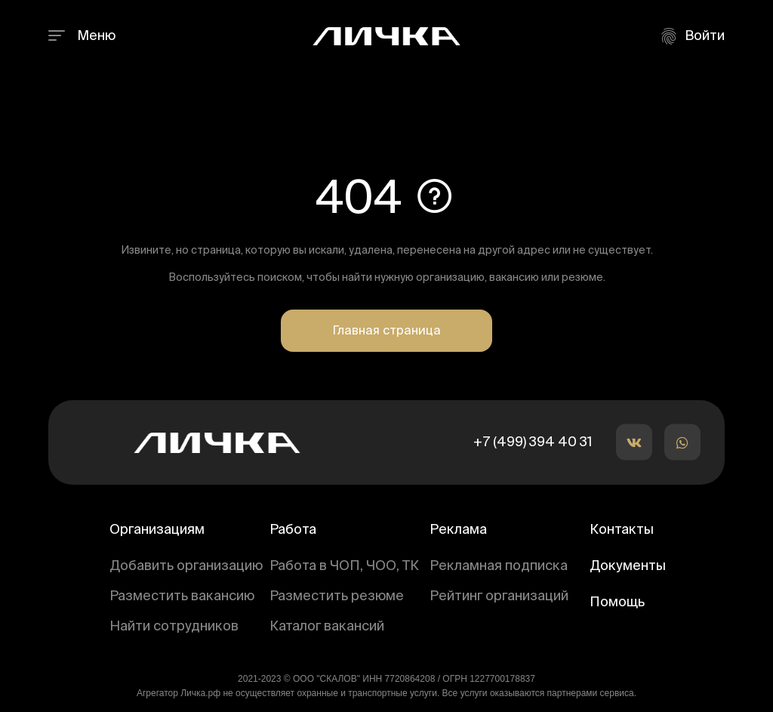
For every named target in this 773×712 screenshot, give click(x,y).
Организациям (157, 530)
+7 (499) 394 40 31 (532, 442)
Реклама (458, 530)
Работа (292, 530)
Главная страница (386, 331)
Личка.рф (200, 693)
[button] (634, 442)
